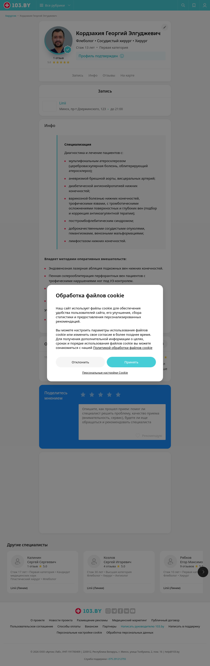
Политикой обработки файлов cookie (122, 347)
